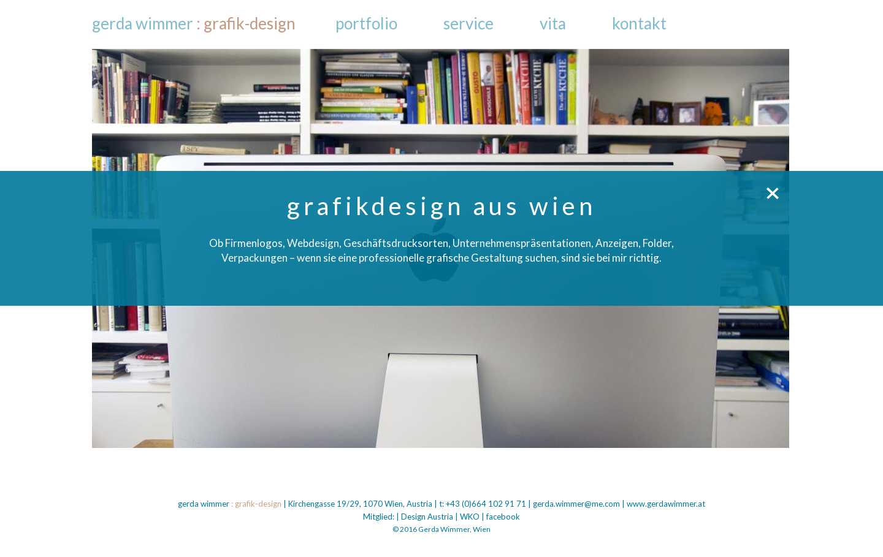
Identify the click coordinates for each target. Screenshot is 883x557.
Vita (553, 23)
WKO (470, 516)
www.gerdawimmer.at (666, 504)
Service (468, 23)
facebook (503, 516)
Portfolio (366, 23)
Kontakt (639, 23)
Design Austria (427, 516)
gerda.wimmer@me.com (576, 504)
